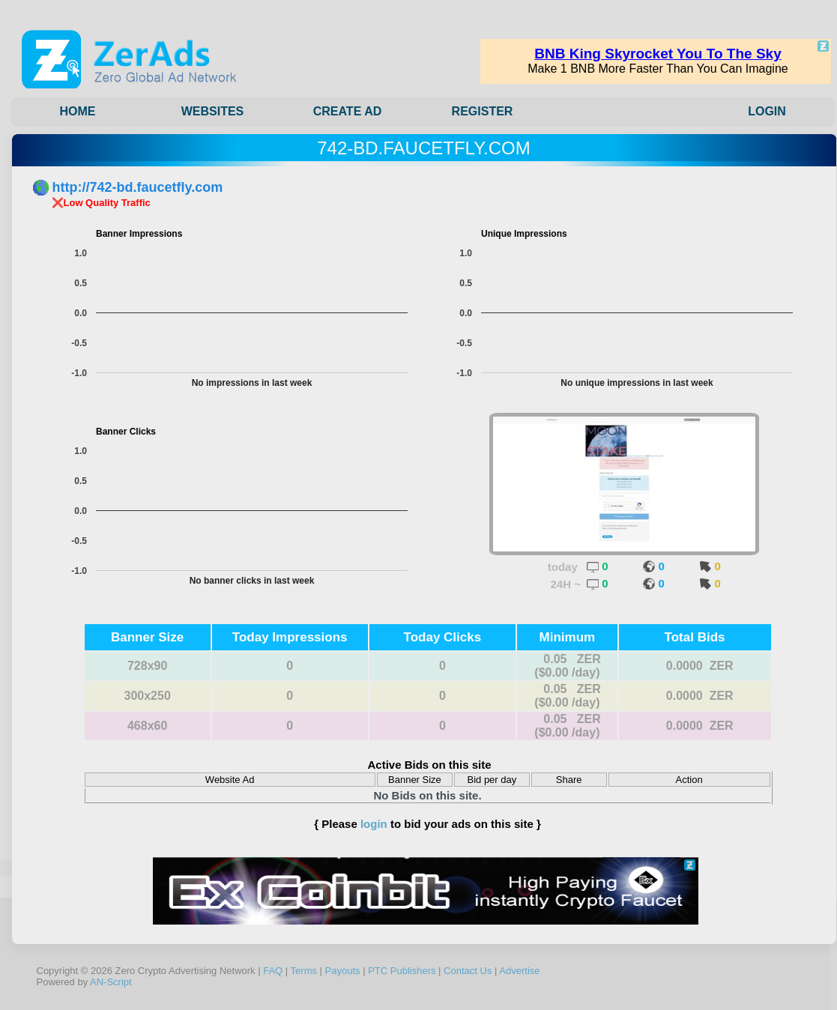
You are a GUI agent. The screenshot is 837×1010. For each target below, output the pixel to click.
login (373, 823)
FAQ (272, 970)
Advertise (519, 970)
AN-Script (111, 982)
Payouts (342, 970)
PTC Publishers (401, 970)
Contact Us (468, 970)
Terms (304, 970)
